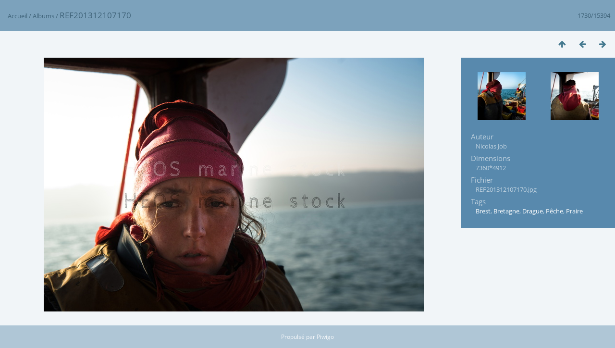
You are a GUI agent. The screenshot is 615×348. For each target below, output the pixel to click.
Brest (483, 211)
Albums (43, 16)
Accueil (17, 16)
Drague (532, 211)
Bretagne (506, 211)
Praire (574, 211)
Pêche (554, 211)
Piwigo (325, 337)
